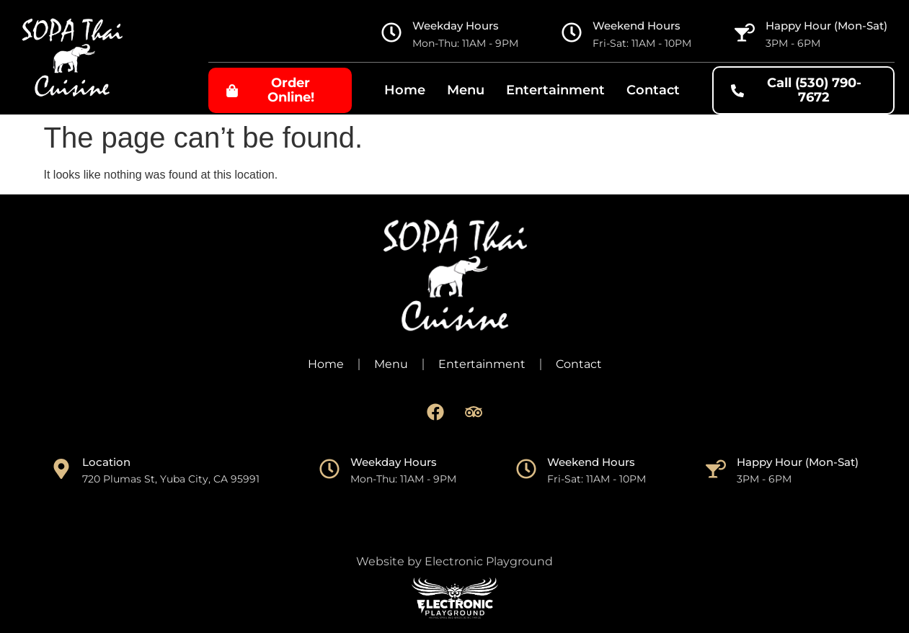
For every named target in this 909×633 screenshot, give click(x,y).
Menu (465, 90)
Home (404, 90)
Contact (653, 90)
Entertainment (555, 90)
